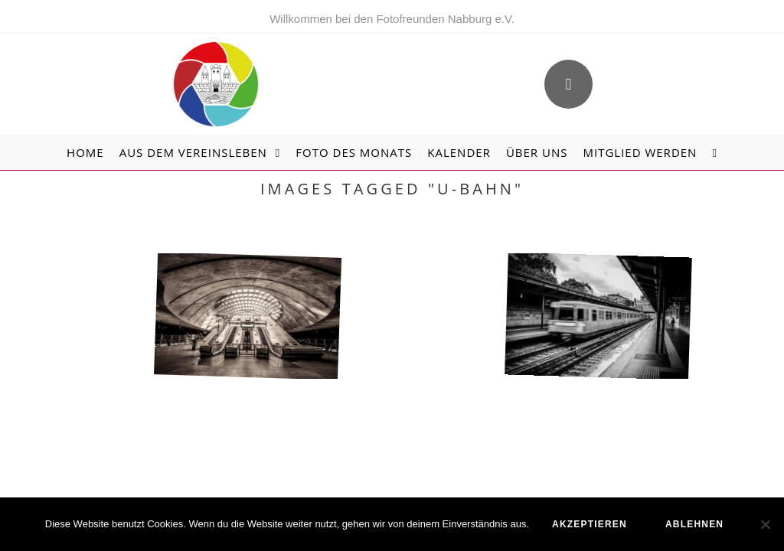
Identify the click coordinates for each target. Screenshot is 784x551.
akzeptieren (589, 524)
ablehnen (694, 524)
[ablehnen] (765, 524)
